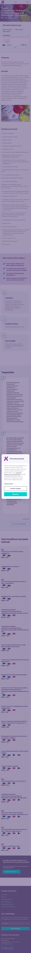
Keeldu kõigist (15, 488)
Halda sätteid (8, 483)
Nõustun (16, 494)
